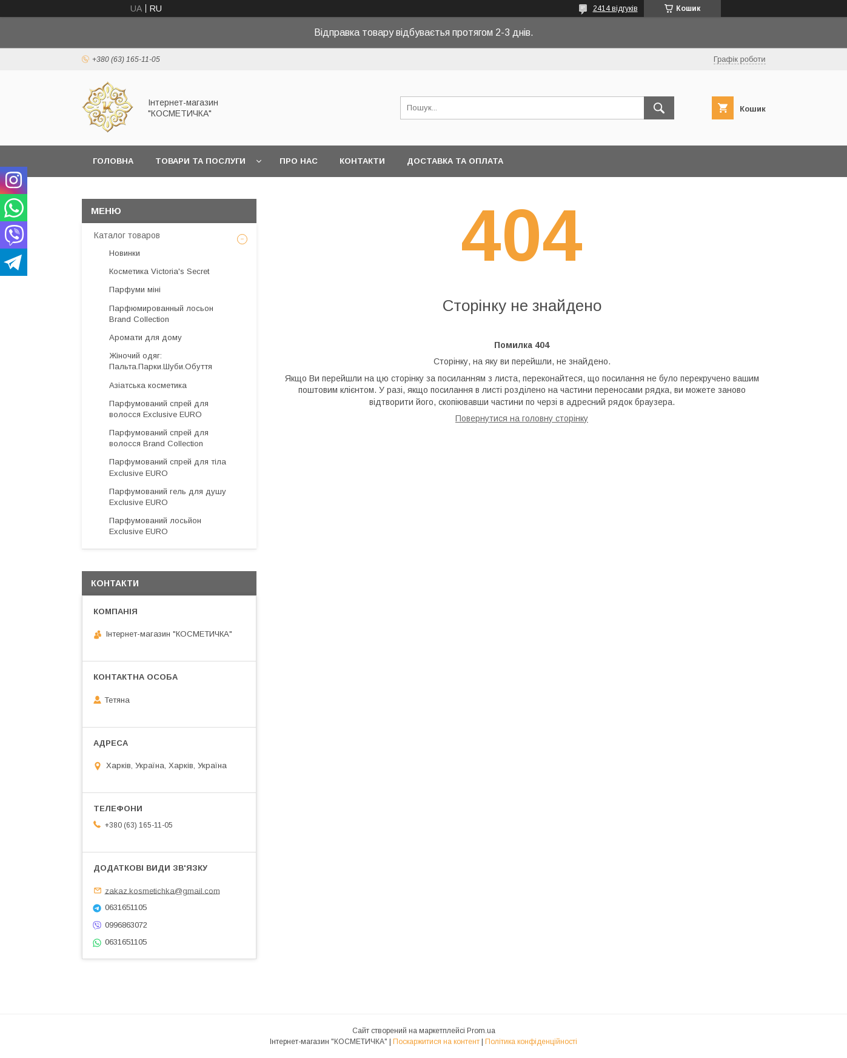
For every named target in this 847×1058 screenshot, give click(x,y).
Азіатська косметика (148, 385)
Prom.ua (481, 1030)
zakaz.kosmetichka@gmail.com (162, 890)
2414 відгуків (615, 8)
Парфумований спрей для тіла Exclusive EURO (167, 467)
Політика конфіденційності (531, 1041)
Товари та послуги (200, 161)
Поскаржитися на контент (436, 1041)
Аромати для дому (145, 337)
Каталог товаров (127, 235)
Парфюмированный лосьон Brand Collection (161, 314)
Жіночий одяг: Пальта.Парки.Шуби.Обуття (160, 361)
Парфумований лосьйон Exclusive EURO (155, 526)
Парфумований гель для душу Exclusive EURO (167, 497)
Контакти (362, 161)
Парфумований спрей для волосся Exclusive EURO (159, 409)
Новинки (124, 253)
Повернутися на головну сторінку (521, 418)
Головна (113, 161)
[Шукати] (659, 107)
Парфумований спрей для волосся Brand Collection (159, 438)
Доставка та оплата (455, 161)
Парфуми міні (135, 289)
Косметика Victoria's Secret (159, 271)
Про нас (299, 161)
